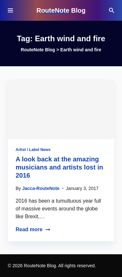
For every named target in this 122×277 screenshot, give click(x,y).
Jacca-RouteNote (40, 188)
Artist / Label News (33, 149)
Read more (33, 229)
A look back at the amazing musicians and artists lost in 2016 (59, 167)
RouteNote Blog (61, 10)
